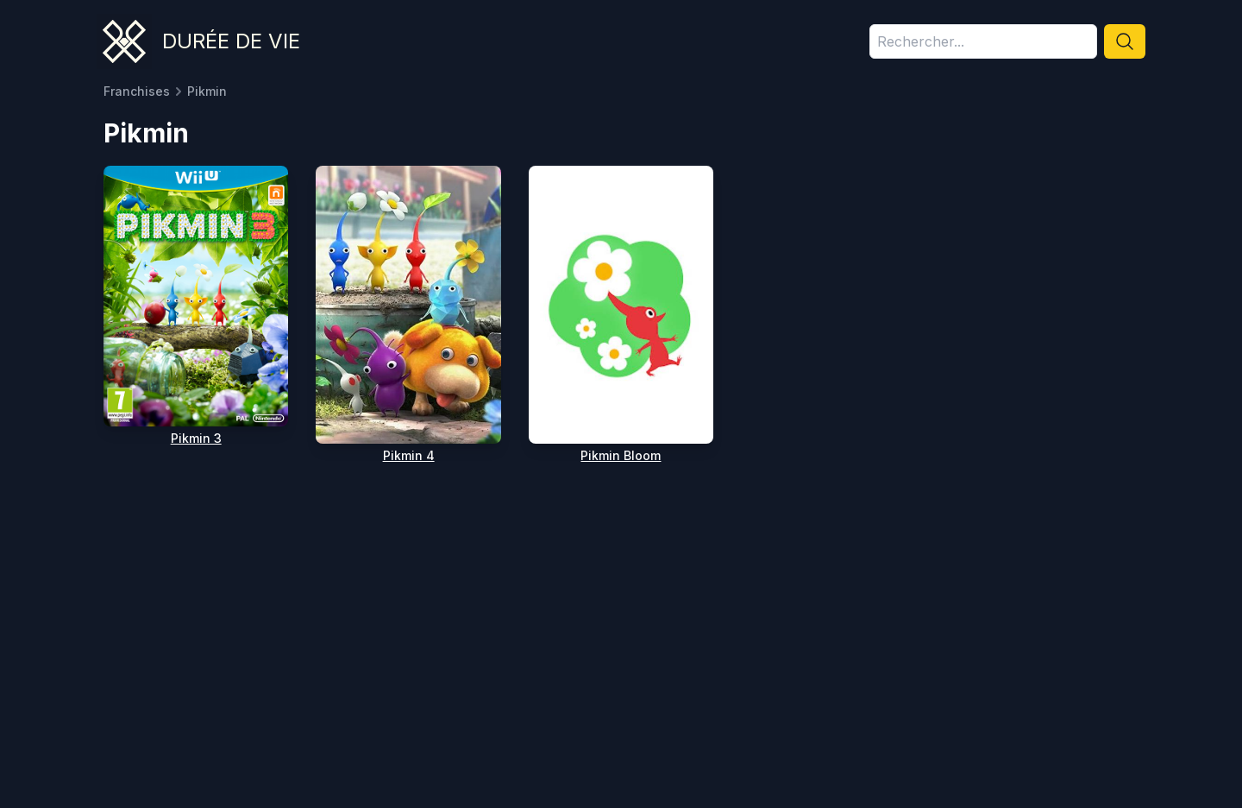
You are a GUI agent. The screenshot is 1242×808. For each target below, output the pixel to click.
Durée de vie (231, 41)
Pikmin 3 (196, 438)
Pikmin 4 (409, 455)
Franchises (137, 91)
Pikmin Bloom (620, 455)
